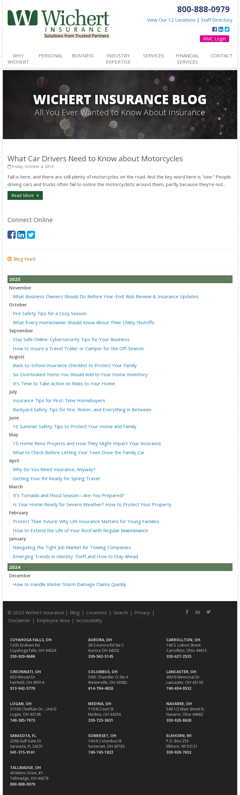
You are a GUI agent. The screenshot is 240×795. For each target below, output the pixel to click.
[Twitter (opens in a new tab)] (227, 29)
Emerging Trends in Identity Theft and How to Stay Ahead (75, 556)
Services (153, 55)
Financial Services (187, 58)
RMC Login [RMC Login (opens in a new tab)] (214, 38)
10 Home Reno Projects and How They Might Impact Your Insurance (87, 443)
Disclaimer (19, 620)
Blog (75, 612)
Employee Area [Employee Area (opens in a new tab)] (53, 620)
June (14, 418)
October (18, 305)
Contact (221, 55)
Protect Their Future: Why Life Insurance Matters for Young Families (86, 521)
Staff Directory (216, 20)
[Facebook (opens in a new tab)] (214, 29)
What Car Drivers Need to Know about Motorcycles (95, 158)
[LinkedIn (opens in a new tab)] (220, 29)
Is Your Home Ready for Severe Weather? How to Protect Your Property (92, 504)
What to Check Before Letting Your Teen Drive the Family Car (79, 452)
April (14, 461)
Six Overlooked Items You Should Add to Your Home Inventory (80, 374)
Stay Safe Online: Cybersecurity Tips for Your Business (71, 339)
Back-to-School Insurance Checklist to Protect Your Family (75, 365)
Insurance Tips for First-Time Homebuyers (59, 400)
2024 (14, 567)
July (13, 392)
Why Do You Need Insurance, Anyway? (54, 469)
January (17, 539)
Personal (50, 55)
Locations (96, 612)
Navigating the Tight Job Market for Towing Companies (72, 547)
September (21, 331)
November (20, 288)
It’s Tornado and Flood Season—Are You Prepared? (68, 495)
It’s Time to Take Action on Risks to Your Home (64, 383)
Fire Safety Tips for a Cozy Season (50, 313)
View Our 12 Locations (171, 20)
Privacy (142, 612)
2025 (14, 279)
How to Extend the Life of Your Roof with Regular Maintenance (80, 530)
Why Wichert (18, 58)
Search (120, 612)
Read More (25, 195)
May (13, 435)
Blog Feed (21, 259)
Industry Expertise (118, 58)
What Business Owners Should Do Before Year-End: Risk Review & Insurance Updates (105, 296)
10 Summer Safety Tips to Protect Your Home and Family (75, 426)
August (17, 357)
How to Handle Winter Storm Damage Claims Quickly (69, 584)
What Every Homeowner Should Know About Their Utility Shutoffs (83, 322)
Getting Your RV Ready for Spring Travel (56, 478)
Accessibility (89, 620)
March (16, 487)
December (20, 576)
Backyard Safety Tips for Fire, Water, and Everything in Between (82, 409)
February (18, 513)
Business (83, 55)
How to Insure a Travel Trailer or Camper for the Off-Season (78, 348)
